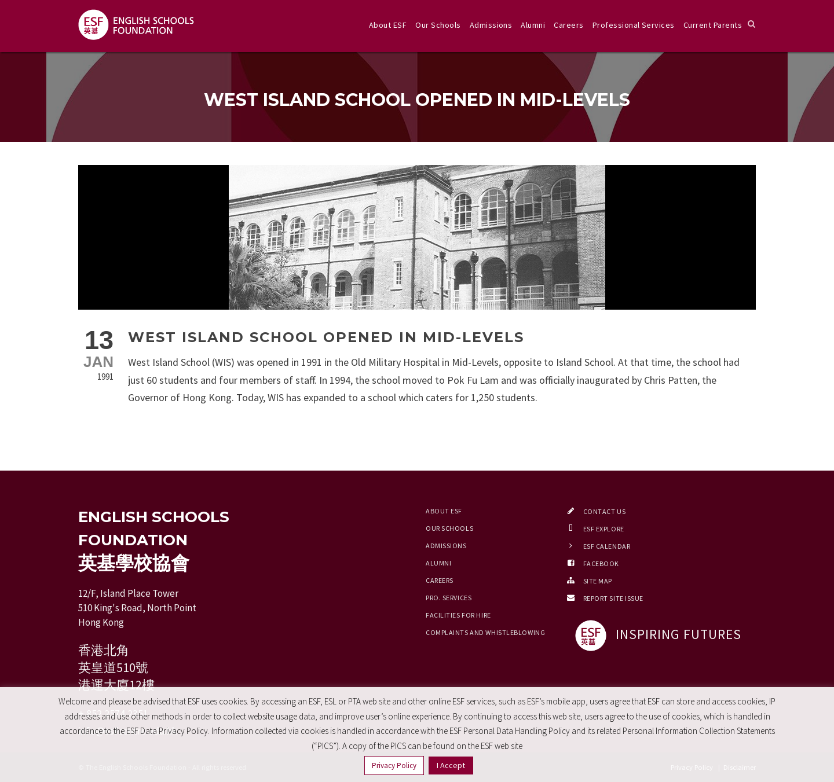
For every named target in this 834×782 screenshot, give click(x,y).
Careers (568, 25)
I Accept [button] (451, 765)
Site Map (597, 581)
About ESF (388, 25)
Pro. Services (448, 597)
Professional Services (633, 25)
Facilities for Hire (458, 615)
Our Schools (437, 25)
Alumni (533, 25)
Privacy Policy (394, 765)
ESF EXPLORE (603, 528)
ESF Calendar (607, 546)
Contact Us (604, 511)
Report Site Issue (613, 598)
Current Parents (712, 25)
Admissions (491, 25)
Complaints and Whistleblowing (485, 632)
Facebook (601, 563)
